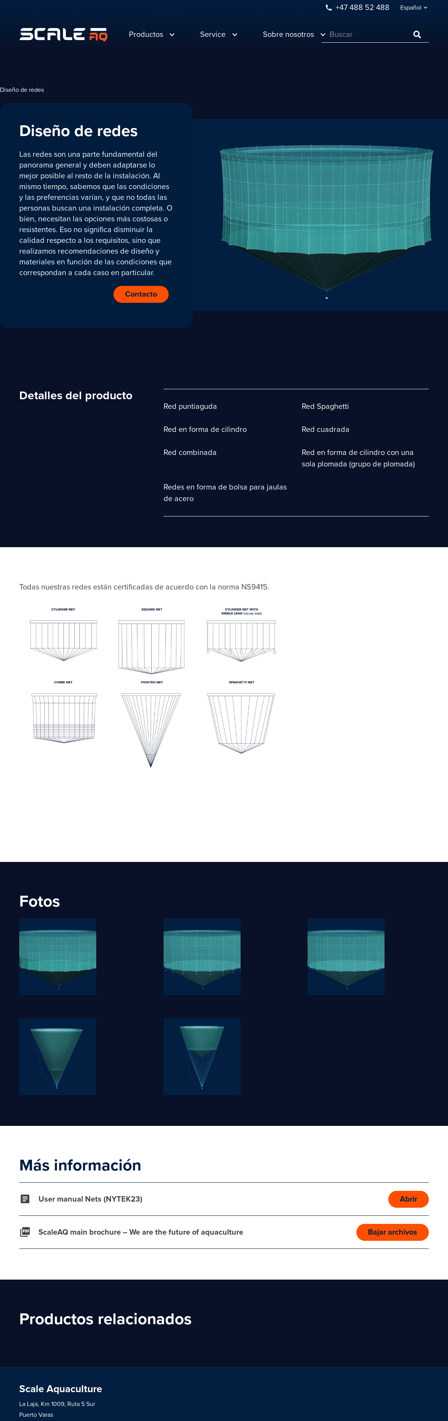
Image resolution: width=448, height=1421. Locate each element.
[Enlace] (63, 35)
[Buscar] (375, 35)
